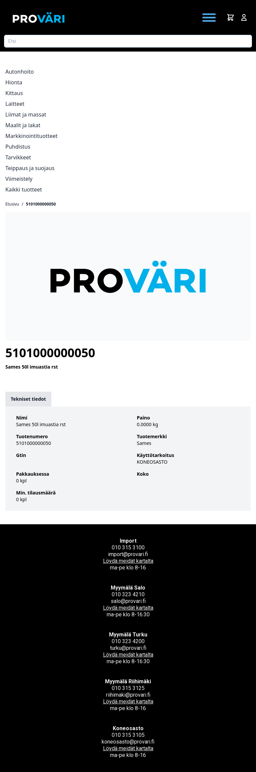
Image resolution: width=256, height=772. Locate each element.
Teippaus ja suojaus (29, 168)
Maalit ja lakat (22, 125)
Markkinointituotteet (31, 136)
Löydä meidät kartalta (128, 561)
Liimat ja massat (25, 114)
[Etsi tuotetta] (128, 41)
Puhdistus (17, 146)
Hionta (13, 82)
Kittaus (14, 93)
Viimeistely (19, 178)
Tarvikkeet (18, 157)
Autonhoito (19, 71)
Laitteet (14, 103)
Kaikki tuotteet (23, 189)
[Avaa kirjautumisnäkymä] (244, 17)
